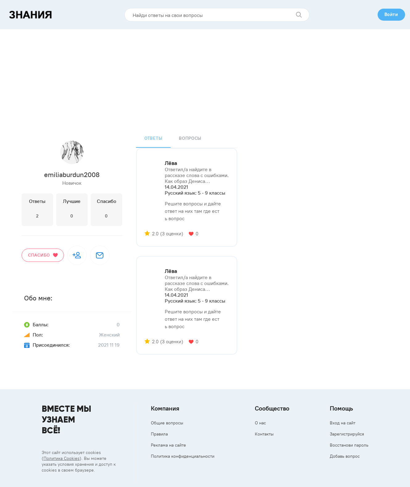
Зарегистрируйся (347, 434)
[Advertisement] (205, 75)
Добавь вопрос (345, 456)
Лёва (171, 163)
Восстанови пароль (349, 445)
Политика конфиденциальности (182, 456)
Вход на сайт (342, 423)
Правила (159, 434)
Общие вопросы (167, 423)
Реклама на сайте (168, 445)
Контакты (264, 434)
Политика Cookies (61, 458)
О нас (260, 423)
